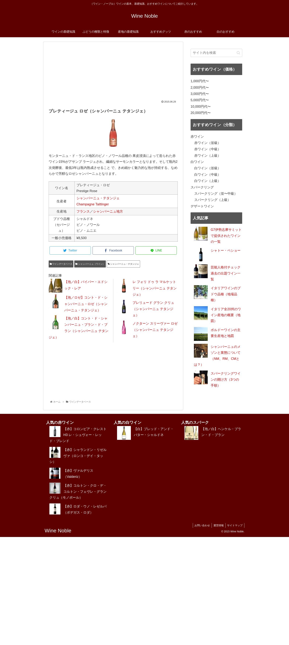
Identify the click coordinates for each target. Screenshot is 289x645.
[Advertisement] (113, 73)
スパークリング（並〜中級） (215, 193)
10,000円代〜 (201, 106)
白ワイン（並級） (207, 168)
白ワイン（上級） (207, 181)
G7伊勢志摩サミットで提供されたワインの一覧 (226, 236)
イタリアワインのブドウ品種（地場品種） (226, 294)
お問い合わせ (201, 525)
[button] (238, 53)
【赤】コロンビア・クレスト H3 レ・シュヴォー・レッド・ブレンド (78, 435)
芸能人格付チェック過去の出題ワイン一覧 (226, 273)
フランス (83, 211)
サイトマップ (234, 525)
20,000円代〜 (201, 113)
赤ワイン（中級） (207, 149)
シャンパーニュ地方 (108, 211)
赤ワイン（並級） (207, 143)
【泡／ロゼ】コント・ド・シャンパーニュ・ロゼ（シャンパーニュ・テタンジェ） (85, 304)
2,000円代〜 (200, 87)
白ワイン (197, 162)
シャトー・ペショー (226, 250)
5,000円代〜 (200, 100)
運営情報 (218, 525)
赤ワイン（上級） (207, 155)
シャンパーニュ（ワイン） (90, 264)
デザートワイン (202, 206)
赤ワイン (197, 136)
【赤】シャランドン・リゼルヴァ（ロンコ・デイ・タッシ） (78, 456)
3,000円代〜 (200, 94)
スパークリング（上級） (212, 200)
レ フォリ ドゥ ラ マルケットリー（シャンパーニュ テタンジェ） (155, 288)
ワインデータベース (61, 264)
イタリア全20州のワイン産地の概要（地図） (226, 315)
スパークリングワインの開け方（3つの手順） (226, 379)
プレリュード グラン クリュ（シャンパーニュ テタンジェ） (153, 309)
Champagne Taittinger (92, 204)
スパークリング (202, 187)
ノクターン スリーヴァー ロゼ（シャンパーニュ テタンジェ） (155, 330)
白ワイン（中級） (207, 174)
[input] (216, 53)
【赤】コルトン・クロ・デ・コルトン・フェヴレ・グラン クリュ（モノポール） (78, 491)
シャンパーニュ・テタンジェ (98, 198)
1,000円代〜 (200, 81)
